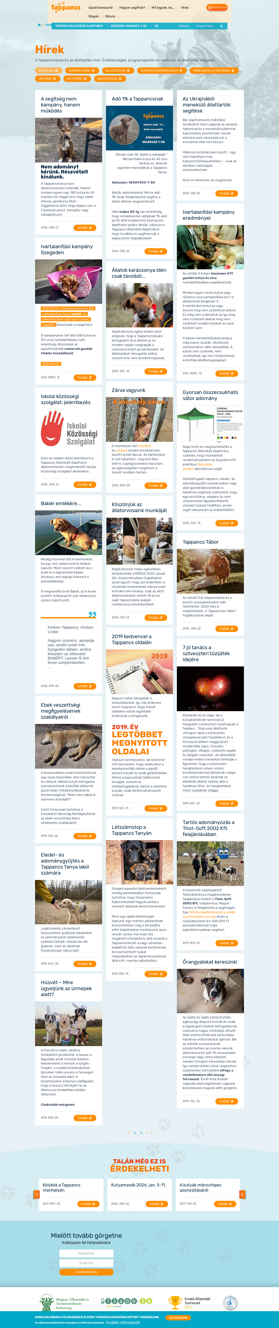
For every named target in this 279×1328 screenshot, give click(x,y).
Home (39, 25)
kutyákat (144, 445)
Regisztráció (221, 17)
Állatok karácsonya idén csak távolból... (139, 273)
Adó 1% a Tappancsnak (137, 98)
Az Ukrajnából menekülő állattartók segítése (207, 104)
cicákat (121, 450)
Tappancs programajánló (159, 70)
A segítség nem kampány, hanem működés (60, 104)
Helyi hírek (75, 78)
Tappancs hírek (80, 70)
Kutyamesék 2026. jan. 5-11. (138, 1184)
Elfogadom (178, 1318)
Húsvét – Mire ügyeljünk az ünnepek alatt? (66, 988)
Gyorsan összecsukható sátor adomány (210, 395)
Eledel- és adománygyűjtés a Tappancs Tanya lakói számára (65, 864)
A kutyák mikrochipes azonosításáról (200, 1187)
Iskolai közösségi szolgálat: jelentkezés (65, 399)
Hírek (168, 7)
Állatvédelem (116, 70)
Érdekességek (108, 78)
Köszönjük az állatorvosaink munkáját (139, 507)
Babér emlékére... (61, 503)
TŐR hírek (45, 78)
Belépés (200, 17)
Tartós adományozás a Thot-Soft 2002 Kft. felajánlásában (208, 828)
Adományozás (230, 7)
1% (139, 18)
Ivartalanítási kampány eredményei (208, 215)
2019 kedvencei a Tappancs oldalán (132, 639)
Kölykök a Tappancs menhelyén (61, 1187)
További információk (123, 1323)
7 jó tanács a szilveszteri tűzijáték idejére (206, 653)
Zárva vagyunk (128, 390)
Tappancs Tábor (201, 542)
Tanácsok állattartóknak (212, 70)
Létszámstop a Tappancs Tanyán (132, 830)
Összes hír (46, 70)
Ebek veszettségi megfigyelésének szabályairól (60, 711)
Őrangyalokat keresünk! (210, 962)
